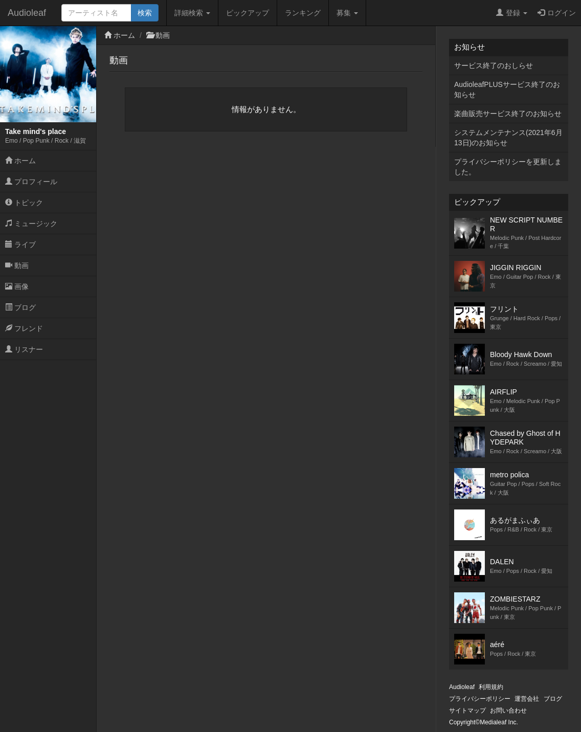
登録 (511, 13)
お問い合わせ (508, 710)
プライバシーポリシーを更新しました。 (508, 167)
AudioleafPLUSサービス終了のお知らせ (507, 89)
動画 (17, 265)
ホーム (20, 161)
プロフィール (31, 182)
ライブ (20, 244)
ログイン (557, 13)
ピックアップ (247, 13)
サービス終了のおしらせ (493, 65)
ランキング (303, 13)
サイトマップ (467, 710)
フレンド (24, 328)
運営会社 (527, 698)
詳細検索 (192, 13)
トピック (24, 202)
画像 (17, 286)
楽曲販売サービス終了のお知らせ (508, 113)
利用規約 (491, 687)
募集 (347, 13)
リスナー (24, 349)
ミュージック (31, 223)
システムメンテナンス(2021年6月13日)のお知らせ (508, 137)
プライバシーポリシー (479, 698)
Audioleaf (27, 13)
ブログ (20, 307)
